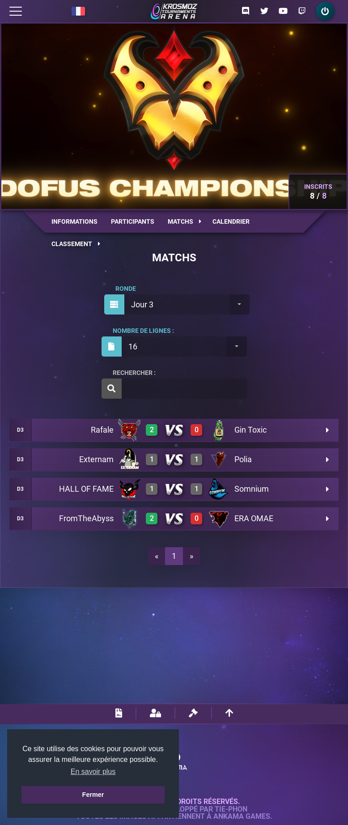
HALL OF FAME (86, 488)
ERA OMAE (253, 518)
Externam (96, 459)
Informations (74, 221)
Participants (132, 221)
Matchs (184, 221)
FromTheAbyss (86, 518)
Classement (75, 243)
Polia (243, 459)
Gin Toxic (250, 429)
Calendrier (231, 221)
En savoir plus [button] (93, 771)
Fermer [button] (93, 794)
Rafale (102, 429)
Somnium (251, 488)
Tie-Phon (231, 809)
